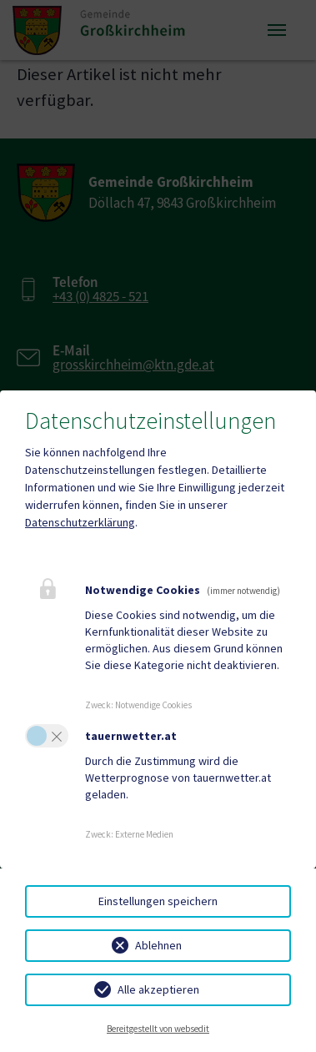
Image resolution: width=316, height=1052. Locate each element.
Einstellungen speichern (158, 901)
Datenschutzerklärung (80, 522)
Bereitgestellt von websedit (158, 1028)
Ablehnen (158, 945)
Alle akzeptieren (158, 989)
